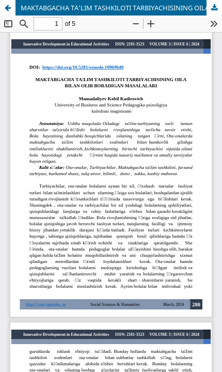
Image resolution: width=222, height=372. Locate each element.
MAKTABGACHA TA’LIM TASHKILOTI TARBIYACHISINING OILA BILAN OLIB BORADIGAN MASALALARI (121, 7)
